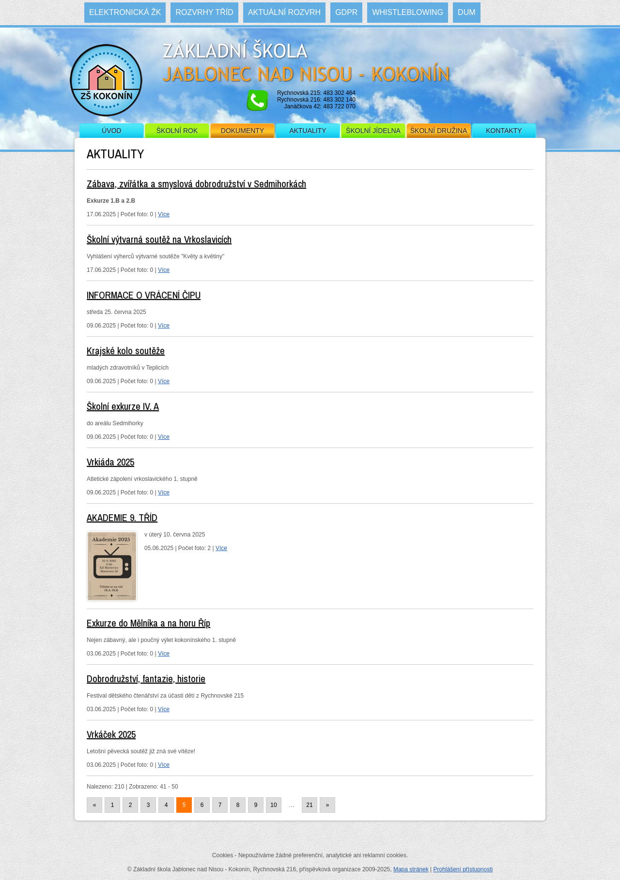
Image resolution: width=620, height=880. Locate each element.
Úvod (111, 130)
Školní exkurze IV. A (123, 406)
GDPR (346, 12)
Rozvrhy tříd (204, 12)
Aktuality (307, 130)
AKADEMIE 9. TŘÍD (122, 517)
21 (309, 805)
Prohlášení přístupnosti (463, 869)
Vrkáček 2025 (111, 734)
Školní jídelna (373, 130)
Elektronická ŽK (125, 12)
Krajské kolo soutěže (126, 350)
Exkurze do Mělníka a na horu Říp (148, 622)
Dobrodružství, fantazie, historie (146, 678)
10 (273, 805)
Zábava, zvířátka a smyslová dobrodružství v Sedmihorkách (196, 183)
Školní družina (438, 130)
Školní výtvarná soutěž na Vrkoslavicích (159, 239)
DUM (466, 12)
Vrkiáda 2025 (110, 461)
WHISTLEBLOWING (407, 12)
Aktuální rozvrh (284, 12)
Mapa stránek (411, 869)
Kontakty (504, 130)
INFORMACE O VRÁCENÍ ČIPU (144, 294)
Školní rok (177, 130)
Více (164, 214)
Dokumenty (242, 130)
